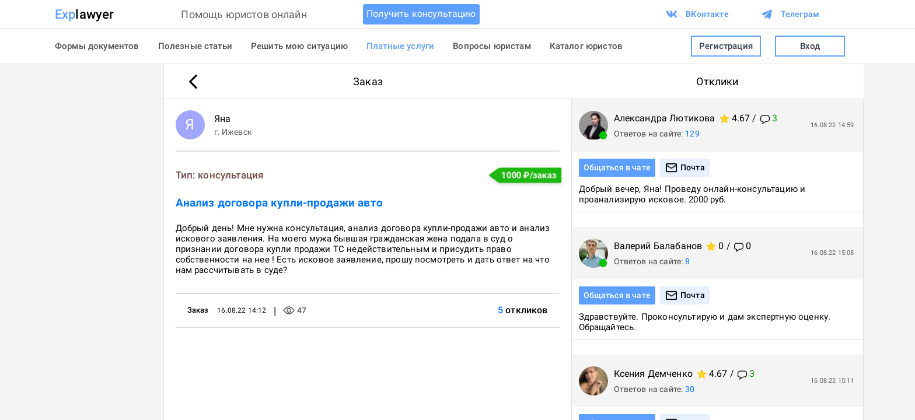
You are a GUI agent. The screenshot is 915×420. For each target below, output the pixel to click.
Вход (810, 46)
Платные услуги (400, 46)
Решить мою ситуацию (299, 46)
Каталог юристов (586, 46)
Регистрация (726, 46)
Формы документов (97, 46)
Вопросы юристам (491, 46)
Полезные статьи (195, 46)
